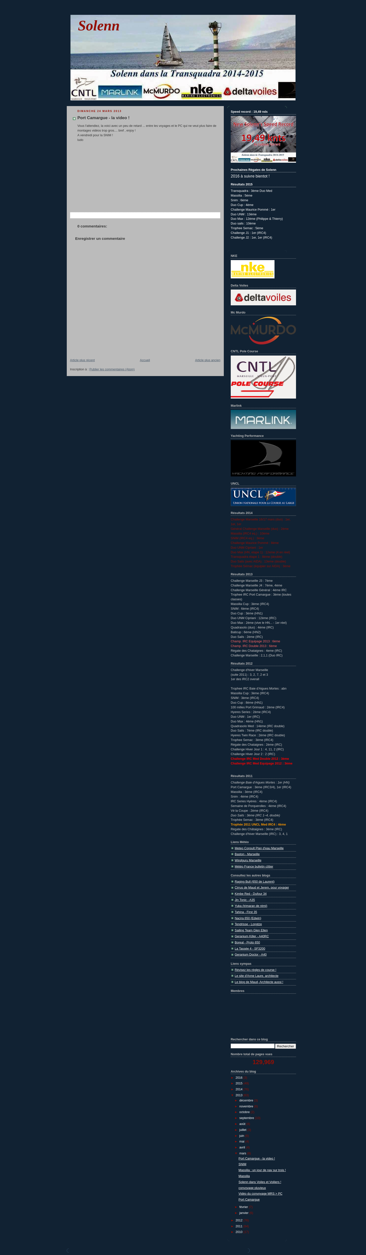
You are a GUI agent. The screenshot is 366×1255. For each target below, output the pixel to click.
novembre (246, 1106)
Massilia (244, 1176)
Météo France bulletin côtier (254, 866)
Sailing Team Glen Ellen (251, 930)
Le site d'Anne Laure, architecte (256, 976)
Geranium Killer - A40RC (252, 936)
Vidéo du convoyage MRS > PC (260, 1193)
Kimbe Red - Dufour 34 (251, 894)
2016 (240, 1077)
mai (242, 1141)
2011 (240, 1226)
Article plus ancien (207, 360)
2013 (240, 1095)
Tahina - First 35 (246, 912)
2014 (240, 1089)
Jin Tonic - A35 (245, 900)
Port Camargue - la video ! (103, 117)
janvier (244, 1213)
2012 (240, 1220)
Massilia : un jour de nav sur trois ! (262, 1170)
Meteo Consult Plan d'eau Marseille (259, 848)
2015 (240, 1083)
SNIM (243, 1164)
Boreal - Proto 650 (247, 942)
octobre (245, 1112)
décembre (246, 1100)
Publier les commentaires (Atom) (112, 369)
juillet (243, 1130)
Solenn (99, 26)
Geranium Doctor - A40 (251, 954)
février (244, 1207)
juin (242, 1136)
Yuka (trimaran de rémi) (251, 906)
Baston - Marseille (247, 854)
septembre (247, 1118)
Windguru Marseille (248, 860)
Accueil (145, 360)
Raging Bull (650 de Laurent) (254, 881)
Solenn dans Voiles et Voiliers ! (260, 1182)
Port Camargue (249, 1199)
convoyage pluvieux (252, 1188)
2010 (240, 1232)
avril (242, 1147)
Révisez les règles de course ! (255, 970)
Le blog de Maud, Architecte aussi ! (259, 982)
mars (243, 1153)
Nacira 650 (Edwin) (248, 918)
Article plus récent (82, 360)
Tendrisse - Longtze (248, 924)
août (242, 1124)
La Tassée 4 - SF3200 (250, 948)
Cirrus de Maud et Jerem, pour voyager (262, 887)
